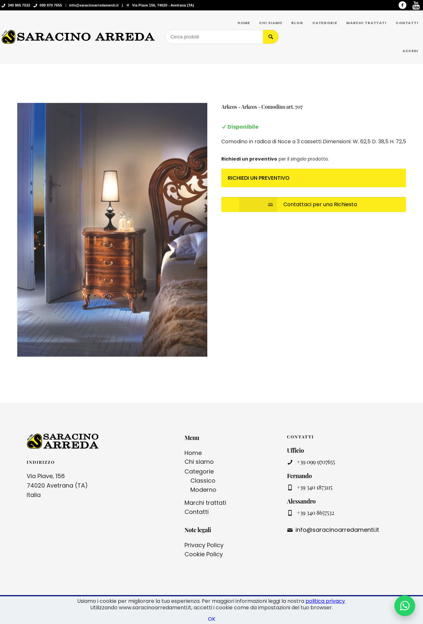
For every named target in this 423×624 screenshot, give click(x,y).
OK (211, 619)
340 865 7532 (19, 5)
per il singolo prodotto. (275, 159)
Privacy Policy (204, 545)
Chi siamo (199, 462)
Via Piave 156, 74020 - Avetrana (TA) (163, 5)
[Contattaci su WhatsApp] (404, 605)
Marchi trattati (205, 503)
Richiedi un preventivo (259, 178)
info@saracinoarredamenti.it (94, 5)
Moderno (203, 490)
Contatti (196, 512)
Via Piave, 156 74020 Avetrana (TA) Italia (57, 485)
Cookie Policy (203, 554)
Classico (202, 480)
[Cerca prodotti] (214, 37)
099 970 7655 (51, 5)
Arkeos (229, 106)
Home (193, 453)
